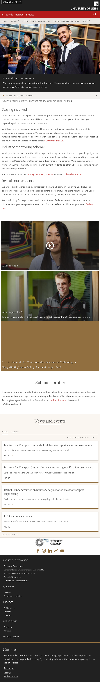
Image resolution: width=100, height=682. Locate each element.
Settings (7, 672)
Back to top (9, 534)
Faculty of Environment (14, 101)
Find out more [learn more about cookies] (11, 676)
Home (5, 21)
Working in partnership (66, 21)
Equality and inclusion (13, 596)
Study (14, 21)
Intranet (7, 615)
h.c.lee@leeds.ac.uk (72, 174)
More (85, 21)
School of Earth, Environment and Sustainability (24, 569)
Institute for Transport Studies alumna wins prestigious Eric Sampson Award (48, 467)
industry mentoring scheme (40, 174)
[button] (94, 15)
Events (15, 431)
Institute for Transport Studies (18, 14)
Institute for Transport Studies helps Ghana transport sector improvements (48, 445)
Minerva (7, 630)
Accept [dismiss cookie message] (9, 668)
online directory (58, 400)
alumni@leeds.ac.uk (53, 140)
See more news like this (81, 437)
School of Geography (12, 577)
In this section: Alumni (19, 95)
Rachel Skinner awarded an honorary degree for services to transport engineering (44, 492)
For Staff (7, 611)
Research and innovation (36, 21)
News (5, 431)
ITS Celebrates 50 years (18, 516)
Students (8, 627)
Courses (7, 592)
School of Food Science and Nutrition (19, 573)
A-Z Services (9, 607)
